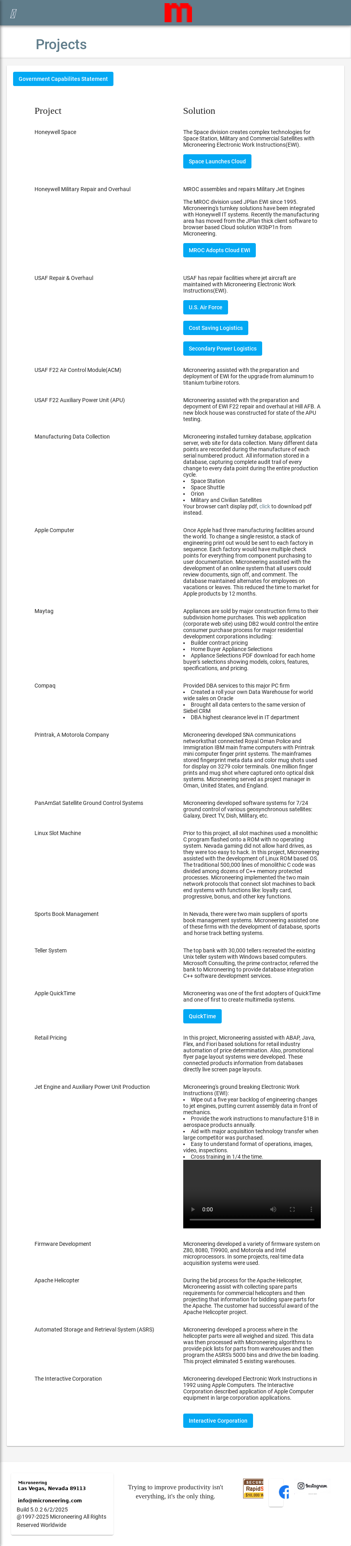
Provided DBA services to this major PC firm (252, 701)
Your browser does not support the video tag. (252, 1194)
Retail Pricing (51, 1037)
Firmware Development (63, 1244)
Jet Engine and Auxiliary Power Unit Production (92, 1087)
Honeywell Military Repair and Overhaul (82, 189)
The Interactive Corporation (68, 1378)
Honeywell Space (55, 132)
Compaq (45, 685)
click (264, 506)
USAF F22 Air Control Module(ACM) (78, 370)
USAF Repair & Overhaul (64, 278)
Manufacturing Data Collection (72, 436)
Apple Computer (54, 530)
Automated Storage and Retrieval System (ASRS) (94, 1329)
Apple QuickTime (55, 993)
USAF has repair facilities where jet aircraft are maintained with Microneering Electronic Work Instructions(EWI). (239, 284)
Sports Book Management (67, 914)
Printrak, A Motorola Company (72, 735)
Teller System (51, 950)
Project (48, 110)
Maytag (44, 611)
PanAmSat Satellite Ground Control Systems (89, 803)
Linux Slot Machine (58, 833)
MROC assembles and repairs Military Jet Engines (244, 189)
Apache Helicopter (57, 1280)
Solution (199, 110)
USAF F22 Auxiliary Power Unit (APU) (80, 400)
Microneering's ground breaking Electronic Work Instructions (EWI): (252, 1156)
